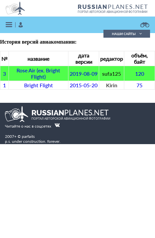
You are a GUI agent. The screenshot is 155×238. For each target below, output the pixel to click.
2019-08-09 (83, 73)
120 (139, 73)
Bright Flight (38, 85)
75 (139, 85)
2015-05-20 (83, 85)
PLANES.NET (113, 6)
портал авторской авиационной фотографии (112, 12)
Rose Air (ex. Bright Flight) (38, 73)
